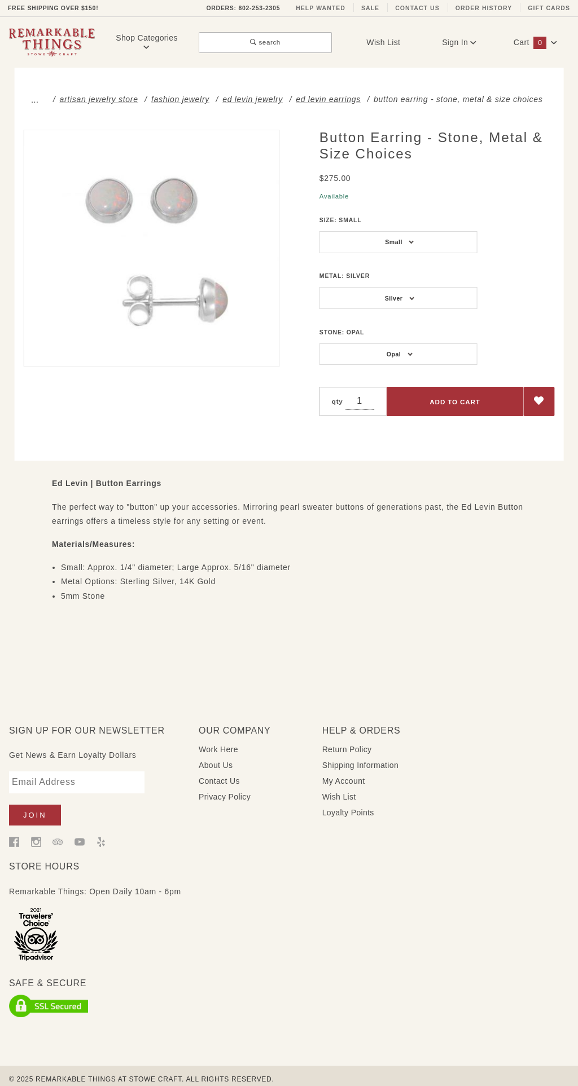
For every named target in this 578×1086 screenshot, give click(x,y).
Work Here (218, 740)
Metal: (344, 275)
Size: (340, 220)
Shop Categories (147, 42)
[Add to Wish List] (539, 402)
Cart (536, 42)
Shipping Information (360, 756)
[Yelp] (101, 832)
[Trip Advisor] (57, 832)
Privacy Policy (225, 787)
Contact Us (417, 8)
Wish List (383, 42)
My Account (343, 771)
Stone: (341, 332)
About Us (216, 756)
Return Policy (347, 740)
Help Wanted (320, 8)
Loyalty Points (348, 803)
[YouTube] (80, 832)
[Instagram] (36, 832)
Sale (370, 8)
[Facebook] (14, 832)
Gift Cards (549, 8)
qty (337, 401)
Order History (484, 8)
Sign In (459, 42)
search (265, 42)
